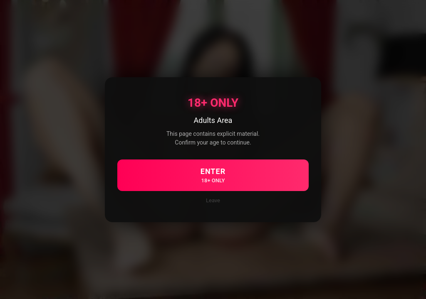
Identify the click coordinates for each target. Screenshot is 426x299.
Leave (213, 200)
